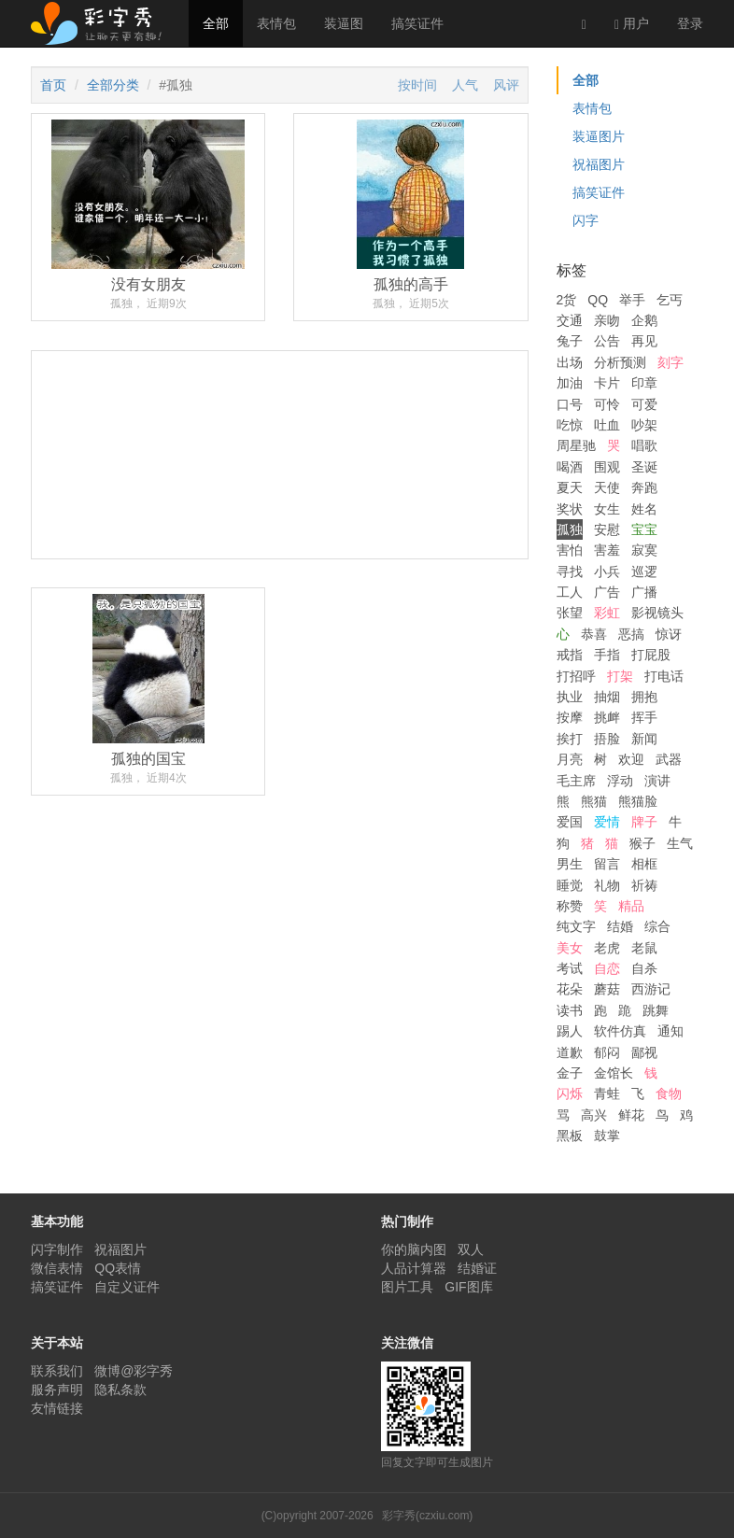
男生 (570, 863)
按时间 (417, 85)
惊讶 (669, 634)
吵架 (644, 424)
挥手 (644, 717)
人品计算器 (413, 1268)
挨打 (570, 738)
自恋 (607, 968)
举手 (632, 299)
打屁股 (650, 654)
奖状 (570, 508)
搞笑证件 (417, 23)
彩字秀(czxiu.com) (427, 1515)
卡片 (607, 382)
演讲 (657, 780)
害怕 (570, 550)
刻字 (670, 362)
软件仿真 (620, 1030)
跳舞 (655, 1010)
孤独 (570, 529)
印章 (644, 382)
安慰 (607, 529)
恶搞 (631, 634)
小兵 (607, 571)
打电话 (664, 676)
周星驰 (576, 445)
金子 (570, 1072)
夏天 (570, 487)
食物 (669, 1093)
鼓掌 (607, 1135)
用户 (631, 24)
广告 (607, 592)
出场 (570, 362)
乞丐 (669, 299)
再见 (644, 340)
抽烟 (607, 696)
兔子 (570, 340)
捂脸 (607, 738)
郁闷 (607, 1052)
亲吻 (607, 320)
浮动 (620, 780)
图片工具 (407, 1286)
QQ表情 (117, 1268)
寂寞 (644, 550)
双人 (471, 1249)
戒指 (570, 654)
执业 (570, 696)
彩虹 (607, 612)
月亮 (570, 759)
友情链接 (57, 1408)
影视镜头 (657, 612)
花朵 (570, 988)
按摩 (570, 717)
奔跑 (644, 487)
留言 (607, 863)
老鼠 (644, 947)
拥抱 (644, 696)
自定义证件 (127, 1286)
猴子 (642, 843)
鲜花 (631, 1115)
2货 (567, 299)
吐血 (607, 424)
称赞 (570, 905)
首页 (53, 85)
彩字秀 (103, 23)
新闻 (644, 738)
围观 (607, 466)
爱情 (607, 821)
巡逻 (644, 571)
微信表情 (57, 1268)
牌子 (644, 821)
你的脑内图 (413, 1249)
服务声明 (57, 1389)
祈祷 (644, 885)
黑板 (570, 1135)
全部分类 (113, 85)
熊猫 (594, 801)
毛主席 (576, 780)
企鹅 (644, 320)
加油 (570, 382)
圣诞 (644, 466)
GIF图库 (468, 1286)
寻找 (570, 571)
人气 (465, 85)
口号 (570, 404)
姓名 (644, 508)
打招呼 (576, 676)
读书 (570, 1010)
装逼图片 (598, 136)
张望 (570, 612)
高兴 (594, 1115)
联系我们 (57, 1370)
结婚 (620, 926)
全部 (216, 23)
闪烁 (570, 1093)
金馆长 (613, 1072)
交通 (570, 320)
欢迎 (631, 759)
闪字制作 (57, 1249)
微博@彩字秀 (133, 1370)
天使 (607, 487)
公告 (607, 340)
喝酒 (570, 466)
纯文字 (576, 926)
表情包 (276, 23)
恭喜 (594, 634)
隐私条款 (120, 1389)
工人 (570, 592)
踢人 (570, 1030)
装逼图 (343, 23)
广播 (644, 592)
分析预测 (620, 362)
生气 (680, 843)
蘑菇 (607, 988)
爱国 (570, 821)
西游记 (650, 988)
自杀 (644, 968)
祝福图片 (598, 164)
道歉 (570, 1052)
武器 (669, 759)
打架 (620, 676)
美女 (570, 947)
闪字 (585, 220)
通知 (670, 1030)
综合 (657, 926)
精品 (631, 905)
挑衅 (607, 717)
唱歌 (644, 445)
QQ (597, 299)
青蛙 (607, 1093)
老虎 (607, 947)
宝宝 (644, 529)
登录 (690, 23)
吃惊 (570, 424)
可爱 (644, 404)
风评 (506, 85)
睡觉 (570, 885)
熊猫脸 (637, 801)
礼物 (607, 885)
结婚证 (477, 1268)
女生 (607, 508)
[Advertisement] (280, 524)
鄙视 (644, 1052)
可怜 (607, 404)
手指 (607, 654)
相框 (644, 863)
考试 (570, 968)
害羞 (607, 550)
